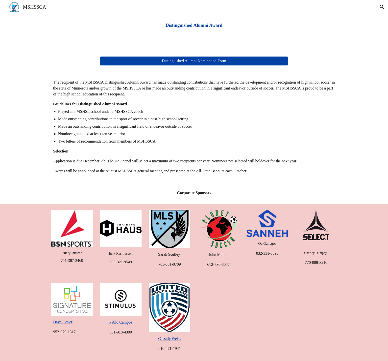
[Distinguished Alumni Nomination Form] (194, 61)
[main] (194, 25)
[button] (382, 7)
